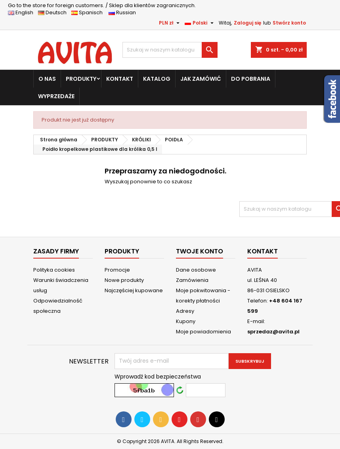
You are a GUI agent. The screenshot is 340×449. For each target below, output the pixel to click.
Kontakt (262, 251)
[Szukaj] (170, 50)
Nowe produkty (124, 280)
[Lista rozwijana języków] (200, 23)
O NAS (47, 79)
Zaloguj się (247, 22)
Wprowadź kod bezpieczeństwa (158, 376)
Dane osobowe (196, 270)
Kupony (185, 321)
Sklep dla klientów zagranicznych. (102, 5)
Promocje (117, 270)
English (23, 12)
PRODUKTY (81, 79)
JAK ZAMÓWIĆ (200, 79)
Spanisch (89, 12)
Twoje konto (199, 251)
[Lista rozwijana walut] (170, 23)
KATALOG (156, 79)
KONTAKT (119, 79)
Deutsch (54, 12)
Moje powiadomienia (203, 331)
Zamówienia (192, 280)
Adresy (185, 311)
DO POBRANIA (250, 79)
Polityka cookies (54, 270)
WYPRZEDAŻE (56, 96)
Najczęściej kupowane (134, 290)
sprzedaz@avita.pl (273, 331)
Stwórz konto (289, 22)
